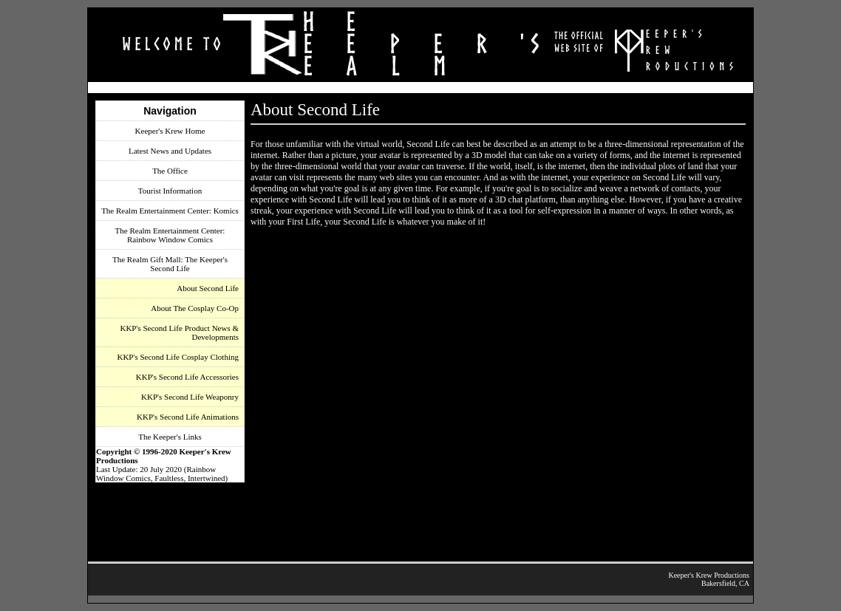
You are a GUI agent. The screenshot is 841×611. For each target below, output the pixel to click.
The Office (170, 170)
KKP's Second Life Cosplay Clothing (178, 356)
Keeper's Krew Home (170, 130)
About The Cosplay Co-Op (195, 308)
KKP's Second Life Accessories (187, 376)
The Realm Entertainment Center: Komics (170, 210)
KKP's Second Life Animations (188, 416)
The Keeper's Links (170, 436)
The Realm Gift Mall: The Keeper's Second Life (170, 264)
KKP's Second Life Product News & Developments (179, 332)
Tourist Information (170, 190)
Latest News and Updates (170, 150)
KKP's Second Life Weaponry (190, 396)
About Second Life (208, 288)
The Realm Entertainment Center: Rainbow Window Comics (170, 235)
